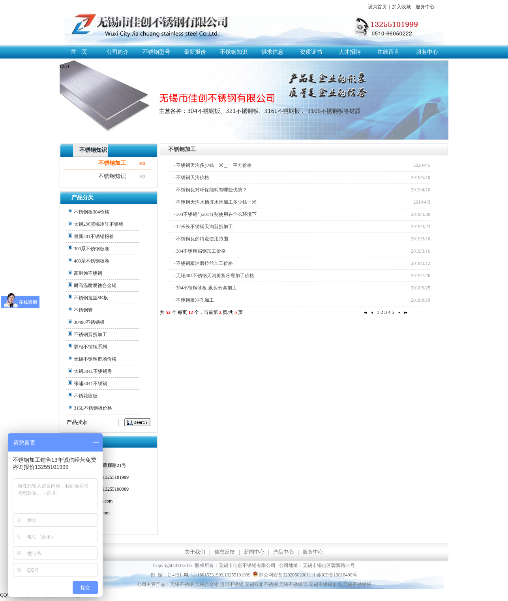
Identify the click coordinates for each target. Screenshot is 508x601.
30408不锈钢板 (89, 322)
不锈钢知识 (233, 52)
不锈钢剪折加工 (90, 334)
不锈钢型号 (156, 52)
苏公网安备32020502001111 (284, 575)
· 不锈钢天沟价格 (191, 177)
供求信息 (272, 52)
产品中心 (283, 552)
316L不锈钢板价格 (93, 408)
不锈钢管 (83, 310)
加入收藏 (401, 6)
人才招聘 (350, 52)
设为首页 (377, 6)
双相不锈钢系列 (90, 347)
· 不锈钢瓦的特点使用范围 (201, 239)
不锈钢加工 (112, 163)
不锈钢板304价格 (91, 212)
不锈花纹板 (85, 396)
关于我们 (195, 552)
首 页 (79, 52)
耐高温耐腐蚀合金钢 (95, 285)
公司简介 (118, 52)
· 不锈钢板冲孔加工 (194, 300)
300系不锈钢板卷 (91, 248)
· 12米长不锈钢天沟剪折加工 (203, 226)
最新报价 (195, 52)
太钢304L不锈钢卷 (93, 371)
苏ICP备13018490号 (337, 575)
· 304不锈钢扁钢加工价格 (200, 251)
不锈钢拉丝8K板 (91, 297)
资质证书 (311, 52)
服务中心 (425, 6)
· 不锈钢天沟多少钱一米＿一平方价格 (213, 165)
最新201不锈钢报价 (94, 236)
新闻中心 (254, 552)
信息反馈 (224, 552)
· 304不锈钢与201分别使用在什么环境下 (215, 214)
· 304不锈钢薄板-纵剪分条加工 (205, 288)
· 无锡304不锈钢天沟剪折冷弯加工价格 (214, 275)
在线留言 (388, 52)
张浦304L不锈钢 (90, 383)
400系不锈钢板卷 (91, 261)
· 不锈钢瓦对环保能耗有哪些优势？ (210, 190)
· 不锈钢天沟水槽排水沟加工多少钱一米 (215, 202)
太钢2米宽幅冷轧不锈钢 (99, 224)
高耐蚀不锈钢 (88, 273)
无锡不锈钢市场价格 (95, 359)
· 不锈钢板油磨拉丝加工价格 (203, 263)
